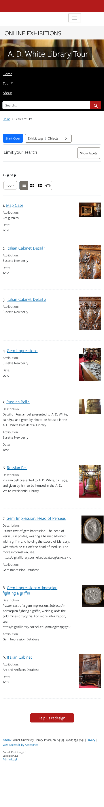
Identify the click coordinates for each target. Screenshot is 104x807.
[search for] (46, 105)
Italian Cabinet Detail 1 (26, 248)
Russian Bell (17, 467)
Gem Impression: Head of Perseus (36, 518)
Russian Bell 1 (18, 401)
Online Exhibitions (32, 33)
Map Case (14, 205)
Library (16, 19)
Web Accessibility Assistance (20, 745)
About (7, 92)
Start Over (13, 138)
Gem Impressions (22, 350)
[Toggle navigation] (74, 18)
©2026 (7, 740)
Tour (6, 83)
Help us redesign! (52, 717)
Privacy (91, 740)
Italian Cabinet (19, 657)
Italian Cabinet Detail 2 (26, 299)
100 (11, 184)
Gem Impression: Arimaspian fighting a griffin (30, 590)
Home (7, 73)
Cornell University (25, 6)
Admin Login (10, 759)
